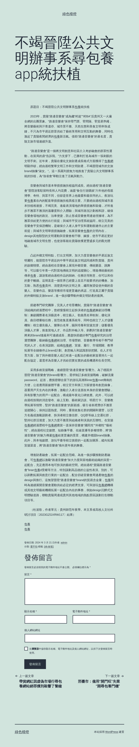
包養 (78, 106)
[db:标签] (48, 546)
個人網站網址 (32, 630)
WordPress (111, 731)
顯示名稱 (30, 611)
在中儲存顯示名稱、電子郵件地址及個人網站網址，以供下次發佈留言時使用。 (70, 651)
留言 (27, 574)
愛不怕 (33, 546)
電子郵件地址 (81, 611)
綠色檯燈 (69, 14)
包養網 (108, 161)
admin (64, 542)
